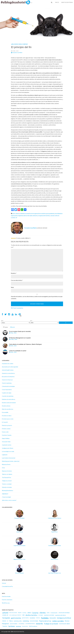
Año (31, 320)
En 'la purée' (5, 422)
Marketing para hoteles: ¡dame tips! (11, 461)
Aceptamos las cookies (7, 363)
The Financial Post (6, 477)
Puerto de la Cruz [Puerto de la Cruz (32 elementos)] (45, 621)
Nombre (14, 273)
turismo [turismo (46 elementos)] (11, 626)
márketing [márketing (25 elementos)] (26, 621)
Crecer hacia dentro (7, 389)
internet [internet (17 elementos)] (4, 621)
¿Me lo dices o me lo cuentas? (19, 44)
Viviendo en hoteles (7, 487)
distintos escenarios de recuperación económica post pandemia (37, 213)
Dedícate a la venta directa (8, 399)
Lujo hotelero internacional (8, 458)
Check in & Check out (7, 379)
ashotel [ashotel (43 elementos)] (5, 613)
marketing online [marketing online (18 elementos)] (18, 621)
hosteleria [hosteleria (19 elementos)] (32, 618)
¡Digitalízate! (5, 493)
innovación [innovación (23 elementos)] (53, 618)
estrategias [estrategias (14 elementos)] (40, 615)
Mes (2, 320)
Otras (3, 467)
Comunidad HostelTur (7, 586)
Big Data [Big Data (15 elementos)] (20, 612)
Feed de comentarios (7, 599)
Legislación (4, 454)
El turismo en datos (6, 415)
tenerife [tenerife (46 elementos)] (39, 623)
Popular (5, 327)
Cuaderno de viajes (6, 393)
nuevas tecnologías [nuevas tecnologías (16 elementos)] (34, 621)
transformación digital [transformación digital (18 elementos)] (64, 623)
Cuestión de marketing (7, 396)
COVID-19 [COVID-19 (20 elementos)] (5, 615)
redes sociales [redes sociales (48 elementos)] (58, 621)
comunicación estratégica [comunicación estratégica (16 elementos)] (64, 612)
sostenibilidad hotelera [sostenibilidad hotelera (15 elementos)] (30, 623)
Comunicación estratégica (8, 386)
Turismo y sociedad (6, 484)
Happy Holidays (6, 438)
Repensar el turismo (7, 471)
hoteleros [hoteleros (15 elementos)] (38, 617)
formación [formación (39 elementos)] (6, 618)
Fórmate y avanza (6, 428)
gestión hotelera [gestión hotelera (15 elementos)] (25, 617)
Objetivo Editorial (67, 2)
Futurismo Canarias (6, 435)
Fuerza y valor (5, 432)
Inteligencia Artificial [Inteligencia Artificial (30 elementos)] (64, 618)
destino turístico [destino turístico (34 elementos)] (31, 615)
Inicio (57, 2)
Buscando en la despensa (8, 376)
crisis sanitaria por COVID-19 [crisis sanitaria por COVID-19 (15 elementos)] (15, 615)
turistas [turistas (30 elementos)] (18, 626)
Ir (65, 322)
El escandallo (5, 412)
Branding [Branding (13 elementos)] (24, 612)
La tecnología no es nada (8, 451)
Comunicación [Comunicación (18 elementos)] (54, 612)
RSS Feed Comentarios (17, 308)
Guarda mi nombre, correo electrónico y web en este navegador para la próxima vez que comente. (36, 297)
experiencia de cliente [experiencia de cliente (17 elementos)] (49, 615)
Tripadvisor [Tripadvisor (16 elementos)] (4, 626)
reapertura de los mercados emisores (28, 215)
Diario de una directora (7, 409)
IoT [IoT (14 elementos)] (7, 620)
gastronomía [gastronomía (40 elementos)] (16, 618)
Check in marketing (6, 383)
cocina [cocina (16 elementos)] (48, 612)
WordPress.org (5, 603)
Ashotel (4, 583)
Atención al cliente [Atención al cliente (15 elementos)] (13, 612)
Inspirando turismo (6, 445)
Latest (12, 327)
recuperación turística (44, 215)
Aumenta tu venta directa (8, 373)
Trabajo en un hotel (7, 480)
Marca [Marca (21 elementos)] (11, 621)
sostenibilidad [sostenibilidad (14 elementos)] (21, 623)
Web (12, 287)
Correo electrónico (17, 280)
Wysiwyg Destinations (7, 490)
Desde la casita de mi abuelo (9, 402)
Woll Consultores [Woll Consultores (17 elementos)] (33, 626)
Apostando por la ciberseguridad (10, 366)
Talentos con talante (7, 474)
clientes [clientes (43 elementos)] (42, 613)
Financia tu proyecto (7, 425)
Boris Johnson (16, 213)
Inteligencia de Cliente (7, 448)
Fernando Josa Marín (17, 52)
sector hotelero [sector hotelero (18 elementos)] (13, 623)
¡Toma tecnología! (6, 497)
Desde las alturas (6, 406)
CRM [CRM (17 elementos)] (23, 615)
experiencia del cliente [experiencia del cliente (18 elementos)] (60, 615)
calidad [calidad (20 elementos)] (29, 612)
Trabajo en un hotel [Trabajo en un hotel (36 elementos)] (51, 624)
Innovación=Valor (6, 441)
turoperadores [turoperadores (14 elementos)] (25, 626)
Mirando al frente (6, 464)
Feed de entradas (6, 596)
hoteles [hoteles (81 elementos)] (45, 618)
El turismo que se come (7, 419)
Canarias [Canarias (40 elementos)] (35, 613)
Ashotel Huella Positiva (7, 370)
